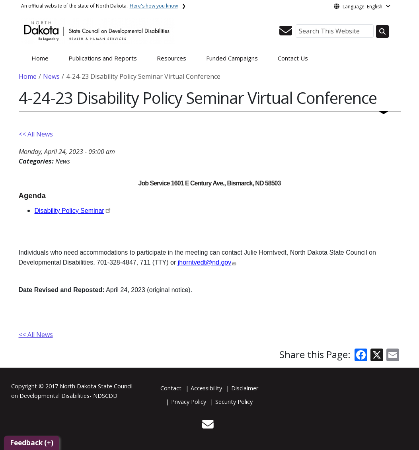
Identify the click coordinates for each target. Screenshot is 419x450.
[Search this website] (382, 31)
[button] (285, 33)
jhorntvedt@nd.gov (205, 262)
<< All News (36, 134)
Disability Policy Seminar (69, 210)
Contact (170, 388)
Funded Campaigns (232, 58)
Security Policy (234, 401)
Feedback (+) (31, 442)
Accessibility (206, 388)
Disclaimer (244, 388)
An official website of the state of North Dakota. (99, 5)
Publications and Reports (102, 58)
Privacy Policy (188, 401)
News (51, 76)
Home (40, 58)
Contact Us (293, 58)
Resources (171, 58)
